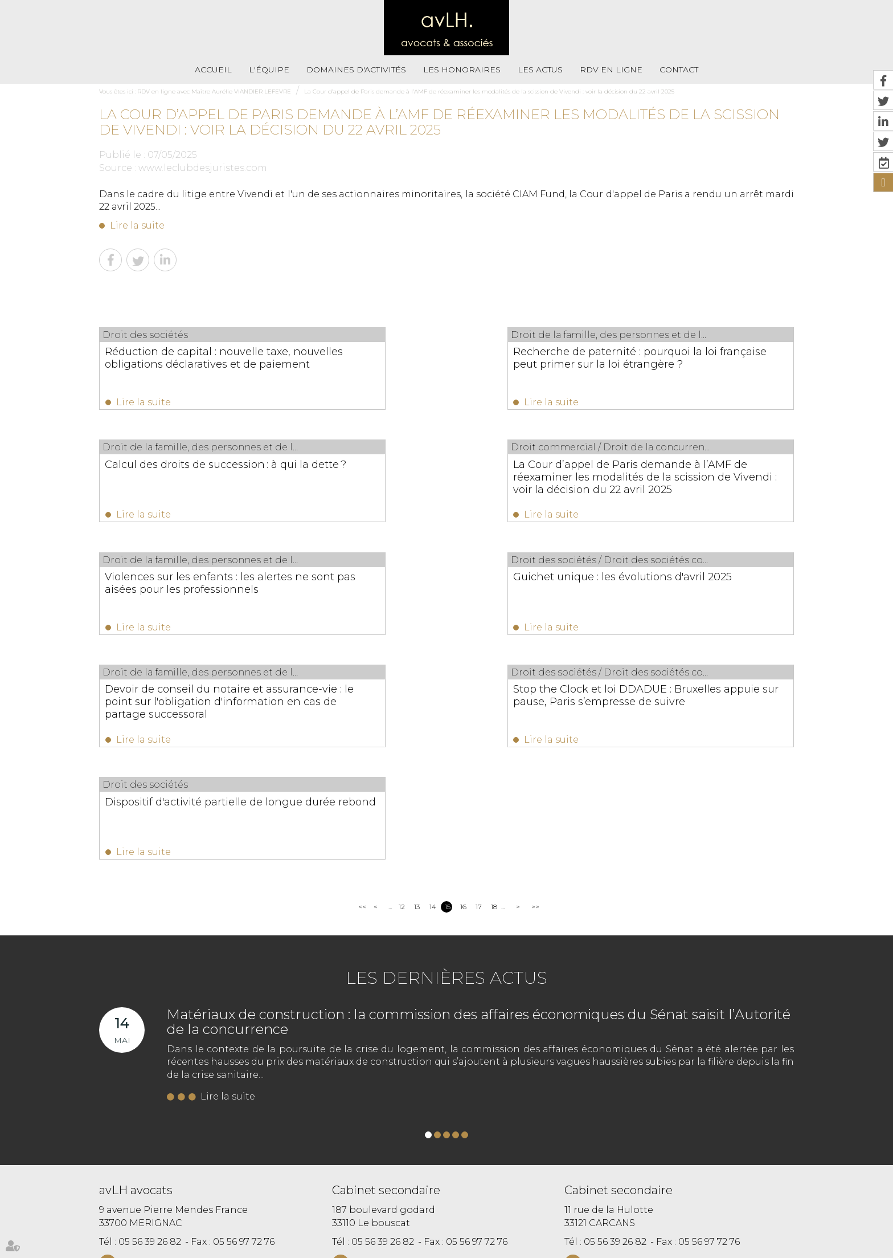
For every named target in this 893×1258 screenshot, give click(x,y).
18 (494, 693)
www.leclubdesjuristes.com (202, 167)
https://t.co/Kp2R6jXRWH (494, 1138)
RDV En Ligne (611, 69)
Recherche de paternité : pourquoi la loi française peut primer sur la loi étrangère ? (444, 364)
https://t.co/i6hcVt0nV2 (527, 1125)
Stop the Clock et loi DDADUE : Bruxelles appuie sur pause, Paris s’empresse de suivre (434, 597)
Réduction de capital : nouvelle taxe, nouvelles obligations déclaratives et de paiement (199, 364)
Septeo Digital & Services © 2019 (149, 1253)
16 (463, 693)
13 (417, 693)
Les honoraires (462, 69)
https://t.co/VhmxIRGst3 (645, 1125)
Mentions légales (504, 1203)
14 (432, 693)
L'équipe (269, 69)
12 (402, 693)
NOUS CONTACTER (163, 1050)
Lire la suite (137, 225)
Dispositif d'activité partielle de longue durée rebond (674, 590)
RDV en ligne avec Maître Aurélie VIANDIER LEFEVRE (214, 91)
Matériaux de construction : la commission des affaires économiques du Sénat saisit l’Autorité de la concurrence (478, 808)
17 (479, 693)
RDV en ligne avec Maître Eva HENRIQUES (428, 1228)
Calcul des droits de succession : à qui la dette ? (691, 358)
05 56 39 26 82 (149, 1028)
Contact (678, 69)
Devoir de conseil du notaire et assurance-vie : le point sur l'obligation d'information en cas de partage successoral (196, 603)
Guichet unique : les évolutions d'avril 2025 (691, 474)
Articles (516, 1228)
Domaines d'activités (356, 69)
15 (447, 693)
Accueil (213, 69)
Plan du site (450, 1203)
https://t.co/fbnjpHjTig (613, 1138)
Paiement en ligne (569, 1203)
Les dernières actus (446, 764)
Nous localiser (161, 1073)
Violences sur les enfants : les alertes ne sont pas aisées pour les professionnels (444, 480)
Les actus (540, 69)
